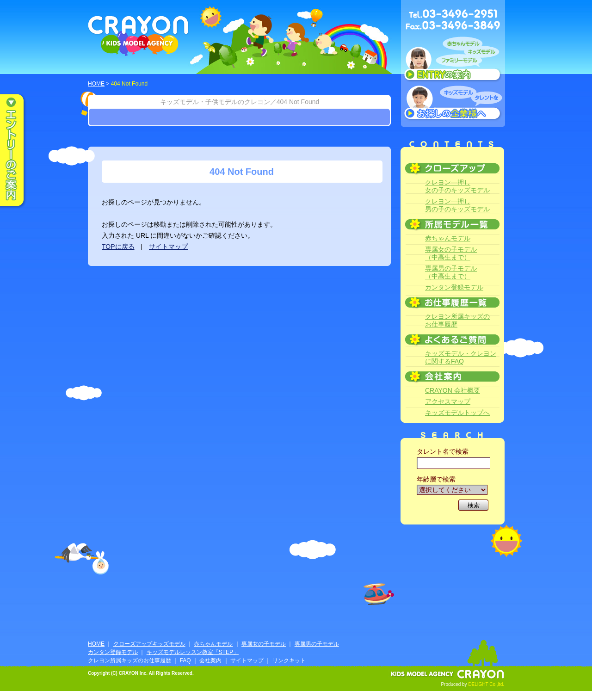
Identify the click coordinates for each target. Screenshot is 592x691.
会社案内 (211, 660)
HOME (96, 83)
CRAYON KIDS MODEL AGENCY (138, 35)
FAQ (185, 660)
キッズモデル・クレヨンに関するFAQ (460, 357)
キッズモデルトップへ (457, 412)
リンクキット (289, 660)
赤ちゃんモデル (447, 238)
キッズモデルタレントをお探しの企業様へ (453, 104)
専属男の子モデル (317, 644)
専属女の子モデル (263, 644)
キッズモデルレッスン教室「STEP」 (193, 652)
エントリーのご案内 (18, 151)
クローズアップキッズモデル (149, 644)
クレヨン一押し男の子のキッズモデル (457, 205)
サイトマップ (168, 246)
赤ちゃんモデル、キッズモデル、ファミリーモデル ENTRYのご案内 (453, 61)
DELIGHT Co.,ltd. (486, 684)
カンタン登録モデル (454, 287)
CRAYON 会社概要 (452, 390)
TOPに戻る (118, 246)
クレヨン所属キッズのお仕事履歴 (457, 320)
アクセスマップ (447, 401)
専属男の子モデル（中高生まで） (451, 272)
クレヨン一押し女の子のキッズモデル (457, 186)
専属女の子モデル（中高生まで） (451, 253)
